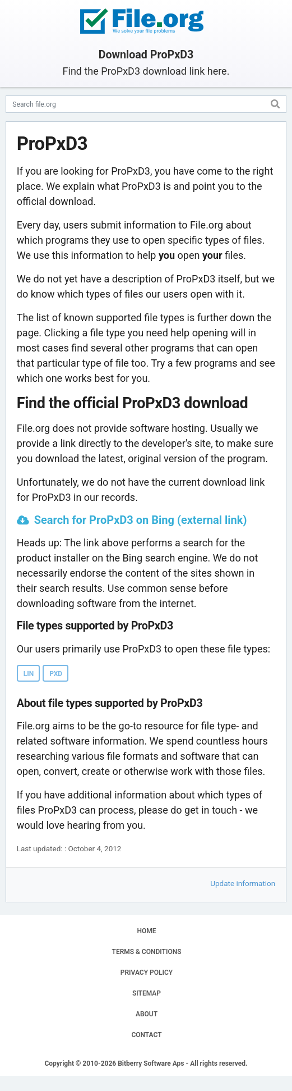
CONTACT (146, 1035)
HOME (146, 931)
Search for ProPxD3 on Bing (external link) (140, 520)
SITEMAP (146, 993)
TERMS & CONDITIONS (147, 952)
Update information (242, 883)
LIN (29, 674)
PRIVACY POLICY (146, 972)
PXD (55, 674)
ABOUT (146, 1014)
